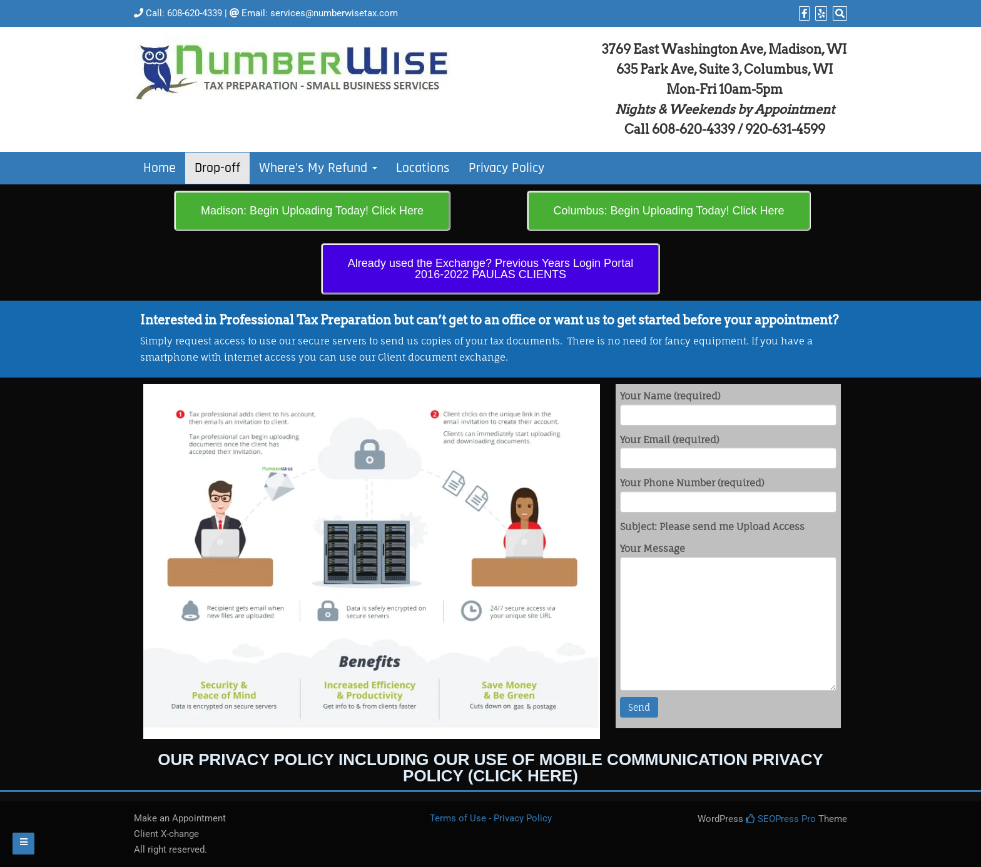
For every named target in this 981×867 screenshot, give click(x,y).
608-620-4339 (194, 13)
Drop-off (217, 168)
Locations (423, 168)
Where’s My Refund (318, 168)
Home (159, 168)
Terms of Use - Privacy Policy (491, 818)
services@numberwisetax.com (334, 13)
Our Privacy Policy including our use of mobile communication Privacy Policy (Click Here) (490, 767)
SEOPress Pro (781, 818)
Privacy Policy (506, 168)
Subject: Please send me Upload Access (712, 527)
